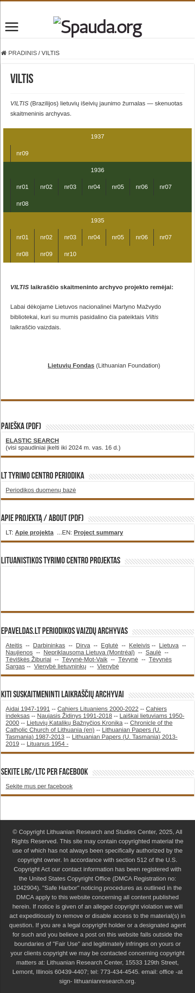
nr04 (94, 186)
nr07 (165, 186)
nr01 (22, 186)
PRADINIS (19, 52)
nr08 (22, 203)
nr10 (70, 253)
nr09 (22, 153)
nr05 (118, 186)
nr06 (142, 186)
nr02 (46, 186)
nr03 (70, 186)
